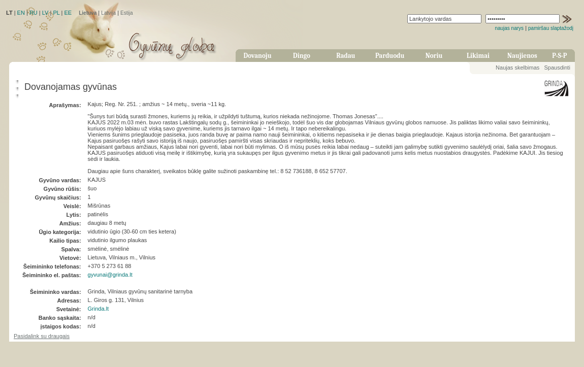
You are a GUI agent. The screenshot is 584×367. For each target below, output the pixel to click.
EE (68, 13)
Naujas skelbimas (517, 67)
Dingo (301, 55)
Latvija (108, 13)
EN (21, 13)
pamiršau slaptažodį (550, 28)
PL (56, 13)
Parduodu (389, 55)
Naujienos (522, 55)
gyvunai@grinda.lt (110, 275)
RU (33, 13)
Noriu (434, 55)
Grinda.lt (98, 309)
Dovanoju (258, 55)
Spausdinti (557, 67)
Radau (345, 55)
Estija (126, 13)
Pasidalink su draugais (42, 336)
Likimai (478, 55)
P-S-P (559, 55)
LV (45, 13)
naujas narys (509, 28)
